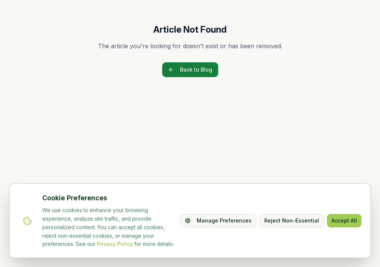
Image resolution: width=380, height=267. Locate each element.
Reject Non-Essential (291, 220)
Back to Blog (190, 69)
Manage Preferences (218, 220)
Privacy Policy (115, 244)
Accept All (344, 220)
